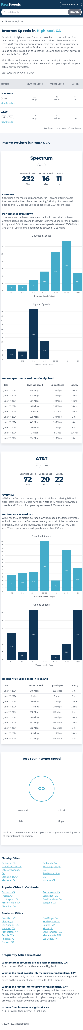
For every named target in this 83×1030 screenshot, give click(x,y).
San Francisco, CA (52, 899)
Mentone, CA (8, 880)
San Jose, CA (49, 902)
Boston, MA (49, 925)
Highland (19, 21)
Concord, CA (8, 892)
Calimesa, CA (8, 863)
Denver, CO (8, 942)
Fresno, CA (7, 895)
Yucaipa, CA (49, 880)
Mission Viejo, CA (11, 902)
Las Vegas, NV (50, 938)
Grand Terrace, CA (12, 866)
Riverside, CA (9, 906)
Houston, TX (8, 928)
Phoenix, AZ (8, 938)
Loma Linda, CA (10, 876)
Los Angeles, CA (10, 899)
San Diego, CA (50, 895)
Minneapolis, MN (52, 935)
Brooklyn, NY (8, 918)
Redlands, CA (50, 863)
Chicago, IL (7, 921)
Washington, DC (51, 921)
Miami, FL (48, 928)
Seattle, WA (8, 935)
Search (74, 12)
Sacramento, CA (51, 892)
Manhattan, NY (10, 931)
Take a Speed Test (70, 4)
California (7, 21)
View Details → (8, 103)
